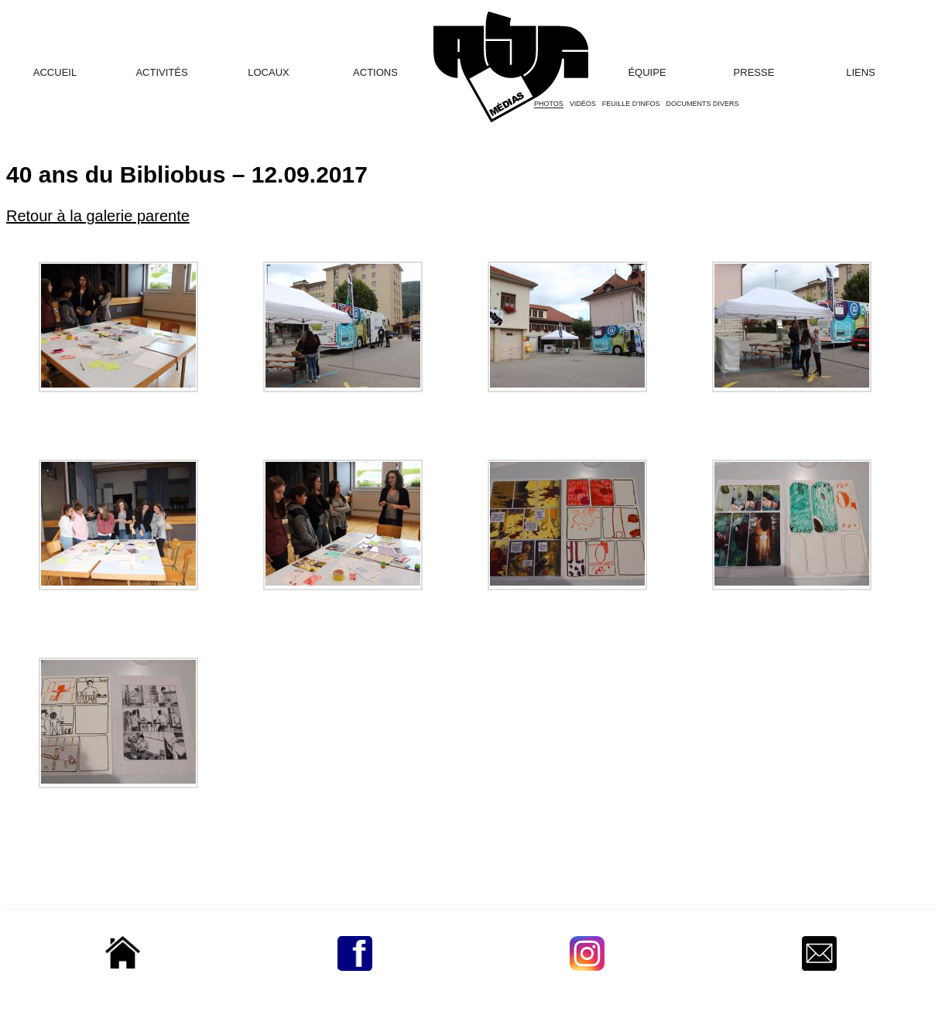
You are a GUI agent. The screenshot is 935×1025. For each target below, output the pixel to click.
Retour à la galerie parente (98, 215)
